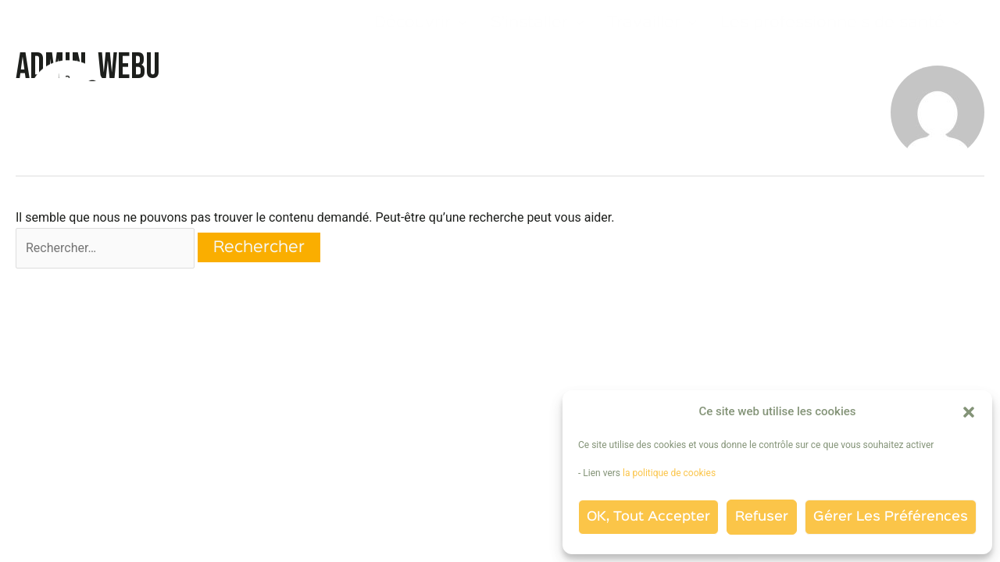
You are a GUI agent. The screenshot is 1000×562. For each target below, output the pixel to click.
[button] (969, 412)
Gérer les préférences (890, 517)
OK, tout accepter (648, 517)
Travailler (652, 23)
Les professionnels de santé (840, 23)
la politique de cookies (670, 473)
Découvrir (420, 23)
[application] (459, 23)
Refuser (761, 517)
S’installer (537, 23)
